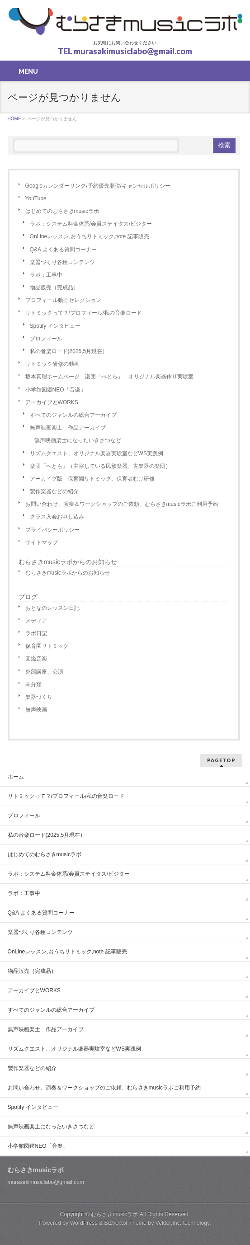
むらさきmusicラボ (114, 1214)
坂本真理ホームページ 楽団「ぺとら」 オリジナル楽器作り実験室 (109, 376)
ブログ (28, 596)
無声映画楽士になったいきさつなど (77, 440)
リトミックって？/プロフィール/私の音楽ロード (83, 313)
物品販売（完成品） (54, 287)
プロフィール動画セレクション (63, 300)
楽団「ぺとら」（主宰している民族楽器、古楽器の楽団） (100, 466)
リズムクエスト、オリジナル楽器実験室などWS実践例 (96, 453)
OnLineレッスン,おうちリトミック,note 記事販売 (89, 236)
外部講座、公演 (44, 672)
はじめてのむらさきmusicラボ (62, 211)
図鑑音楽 (36, 659)
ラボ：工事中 (46, 275)
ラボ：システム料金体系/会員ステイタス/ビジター (91, 224)
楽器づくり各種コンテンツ (62, 262)
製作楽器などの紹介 (54, 491)
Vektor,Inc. (169, 1223)
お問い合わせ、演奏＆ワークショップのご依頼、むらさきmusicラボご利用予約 (121, 504)
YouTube (36, 198)
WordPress (84, 1223)
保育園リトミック (47, 646)
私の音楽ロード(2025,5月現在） (69, 351)
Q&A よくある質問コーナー (63, 249)
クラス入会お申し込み (57, 517)
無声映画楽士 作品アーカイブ (68, 427)
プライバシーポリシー (52, 530)
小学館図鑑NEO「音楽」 (55, 390)
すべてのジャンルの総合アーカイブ (73, 415)
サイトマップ (41, 542)
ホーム (16, 776)
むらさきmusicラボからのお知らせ (68, 562)
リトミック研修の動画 (52, 364)
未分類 (33, 684)
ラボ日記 (36, 633)
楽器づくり (38, 697)
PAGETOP (221, 760)
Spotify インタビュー (55, 326)
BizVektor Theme (125, 1223)
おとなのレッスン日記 (52, 608)
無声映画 (36, 710)
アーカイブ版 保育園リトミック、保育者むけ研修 (92, 479)
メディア (36, 621)
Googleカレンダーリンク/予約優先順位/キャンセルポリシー (97, 186)
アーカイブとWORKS (51, 402)
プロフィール (46, 338)
